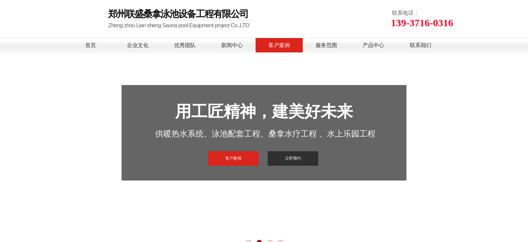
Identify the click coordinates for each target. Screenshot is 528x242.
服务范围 (326, 45)
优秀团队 (185, 45)
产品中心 (373, 45)
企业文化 (137, 45)
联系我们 (420, 45)
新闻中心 (232, 45)
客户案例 (279, 45)
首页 (90, 45)
